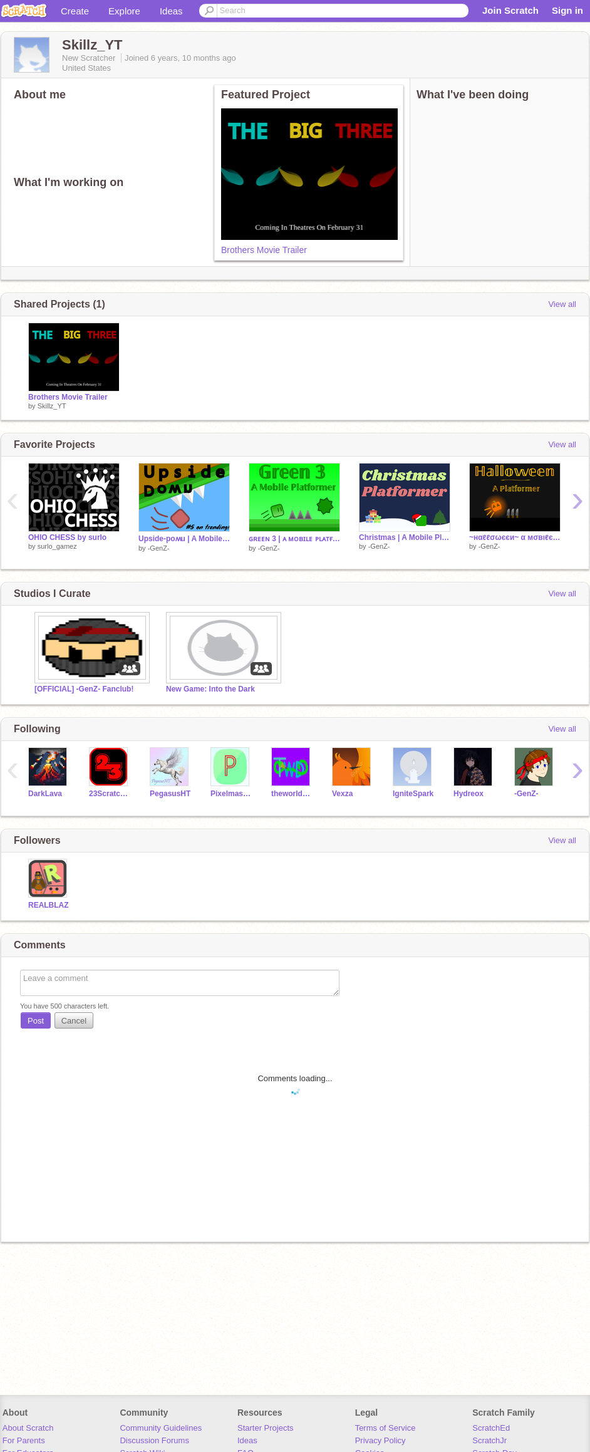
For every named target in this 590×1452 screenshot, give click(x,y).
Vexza (342, 793)
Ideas (171, 11)
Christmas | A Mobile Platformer (404, 537)
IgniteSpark (413, 793)
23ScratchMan (110, 793)
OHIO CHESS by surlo (67, 537)
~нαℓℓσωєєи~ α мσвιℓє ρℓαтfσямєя (515, 537)
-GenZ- (159, 548)
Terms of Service (385, 1428)
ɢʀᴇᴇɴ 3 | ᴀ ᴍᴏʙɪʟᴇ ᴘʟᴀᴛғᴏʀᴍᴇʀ (294, 538)
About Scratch (28, 1428)
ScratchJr (489, 1440)
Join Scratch (510, 10)
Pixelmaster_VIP (231, 793)
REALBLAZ (48, 905)
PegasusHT (170, 793)
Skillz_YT (52, 406)
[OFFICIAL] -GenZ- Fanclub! (83, 689)
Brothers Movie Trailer (264, 250)
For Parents (24, 1440)
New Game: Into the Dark (210, 689)
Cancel (73, 1020)
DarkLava (45, 793)
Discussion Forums (154, 1440)
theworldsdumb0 (292, 793)
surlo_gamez (57, 546)
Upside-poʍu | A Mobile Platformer (184, 538)
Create (75, 11)
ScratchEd (491, 1428)
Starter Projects (265, 1428)
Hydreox (468, 793)
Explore (124, 11)
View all (562, 304)
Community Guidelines (161, 1428)
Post (36, 1020)
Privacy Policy (380, 1440)
